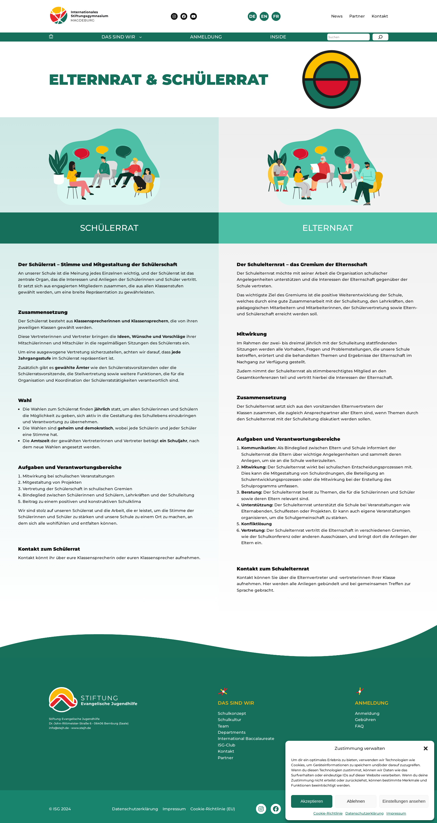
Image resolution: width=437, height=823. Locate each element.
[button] (426, 748)
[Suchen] (380, 37)
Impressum (396, 813)
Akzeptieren (311, 801)
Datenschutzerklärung (364, 813)
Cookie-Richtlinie (328, 813)
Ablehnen (356, 801)
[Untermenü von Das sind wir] (120, 37)
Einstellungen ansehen (403, 801)
